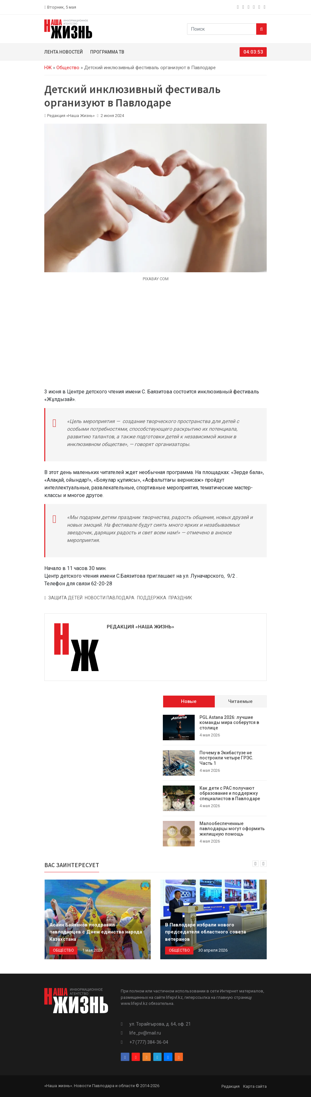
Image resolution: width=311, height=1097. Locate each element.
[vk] (259, 7)
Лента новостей (63, 52)
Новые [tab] (189, 701)
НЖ (48, 67)
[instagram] (243, 7)
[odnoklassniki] (249, 7)
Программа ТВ (107, 52)
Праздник (180, 597)
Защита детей (65, 597)
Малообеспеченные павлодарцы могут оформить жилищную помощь (232, 829)
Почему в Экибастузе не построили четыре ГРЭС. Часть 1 (226, 758)
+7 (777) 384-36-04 (148, 1042)
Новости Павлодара (109, 597)
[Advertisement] (155, 338)
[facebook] (238, 7)
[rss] (265, 7)
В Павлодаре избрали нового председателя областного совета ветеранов (205, 932)
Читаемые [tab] (240, 701)
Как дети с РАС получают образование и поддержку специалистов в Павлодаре (229, 793)
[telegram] (254, 7)
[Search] (261, 29)
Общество (67, 67)
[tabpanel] (215, 780)
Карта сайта (255, 1086)
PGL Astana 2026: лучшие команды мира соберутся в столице (229, 723)
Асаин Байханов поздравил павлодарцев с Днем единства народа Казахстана (95, 932)
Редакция (230, 1086)
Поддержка (151, 597)
